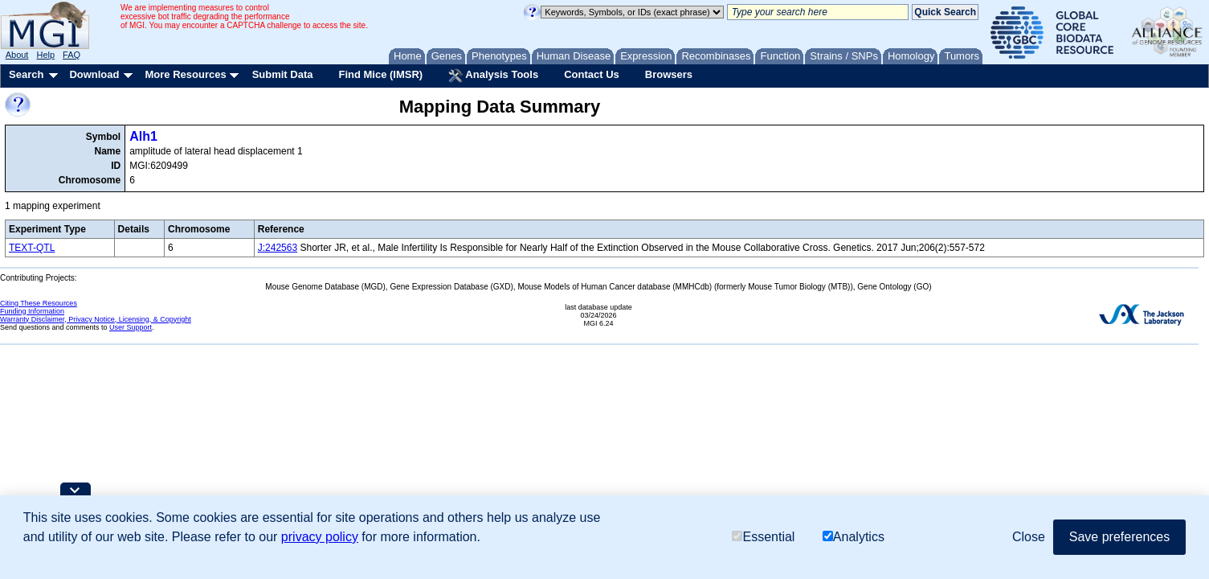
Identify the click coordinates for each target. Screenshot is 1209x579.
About (17, 55)
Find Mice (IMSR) (380, 74)
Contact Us (591, 74)
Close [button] (1028, 537)
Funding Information (32, 311)
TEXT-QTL (32, 247)
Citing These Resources (38, 303)
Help (45, 55)
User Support (130, 327)
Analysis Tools (493, 75)
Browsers (668, 74)
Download (94, 74)
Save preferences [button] (1119, 537)
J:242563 (277, 247)
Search (26, 74)
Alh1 (143, 136)
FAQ (71, 55)
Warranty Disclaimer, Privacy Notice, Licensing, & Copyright (95, 319)
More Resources (185, 74)
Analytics (853, 537)
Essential (763, 537)
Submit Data (282, 74)
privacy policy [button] (319, 537)
